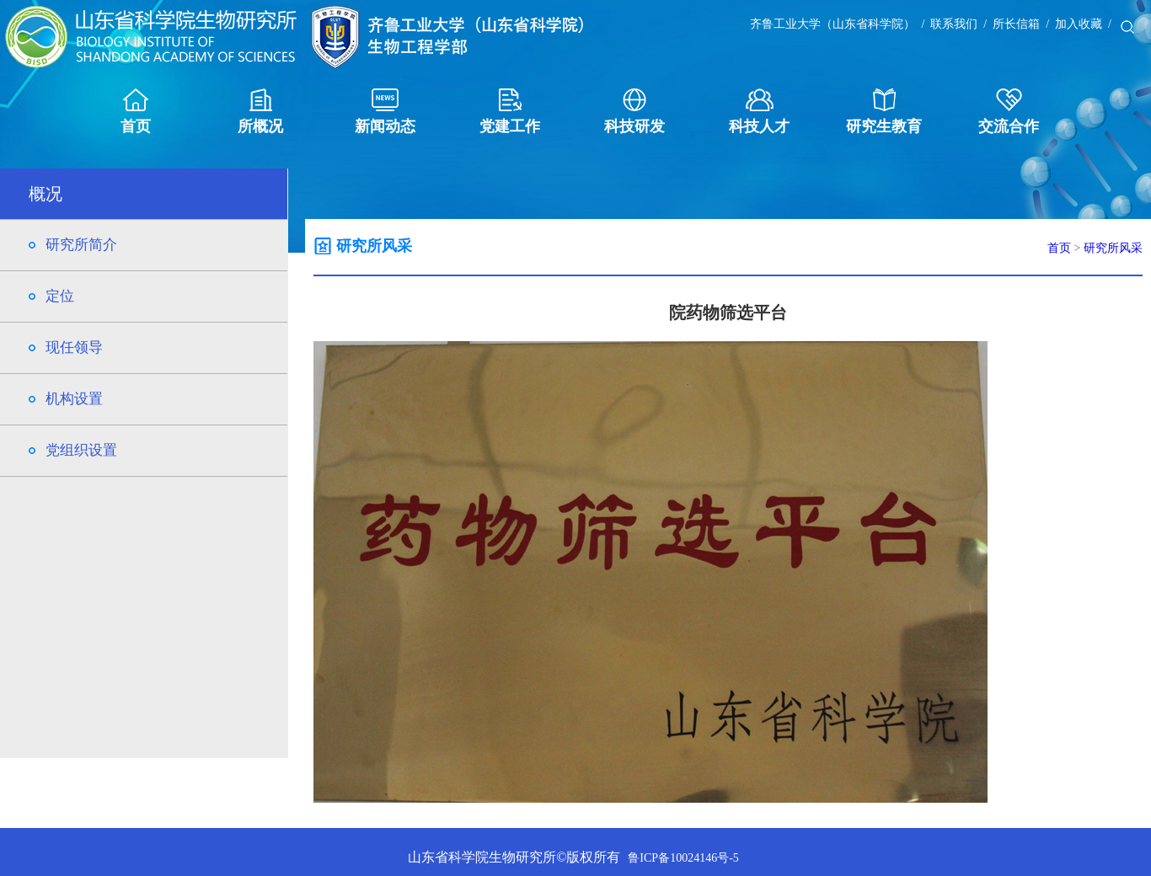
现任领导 (74, 347)
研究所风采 (1113, 248)
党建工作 (509, 111)
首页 (135, 111)
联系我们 (953, 24)
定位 (60, 296)
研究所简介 (81, 245)
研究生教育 (884, 111)
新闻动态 (385, 111)
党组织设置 (81, 450)
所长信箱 (1016, 24)
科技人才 (759, 111)
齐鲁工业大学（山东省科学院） (832, 24)
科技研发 (634, 111)
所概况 (260, 111)
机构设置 (74, 399)
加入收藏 (1078, 24)
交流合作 (1008, 111)
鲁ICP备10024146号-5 (683, 858)
